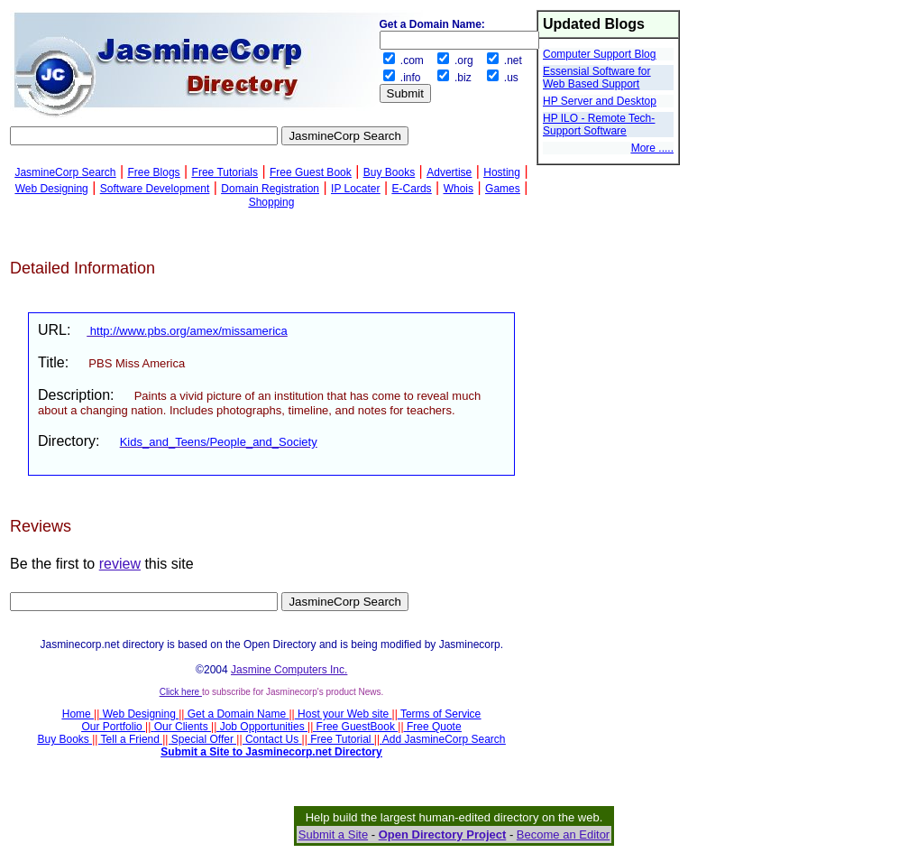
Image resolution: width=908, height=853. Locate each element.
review (120, 563)
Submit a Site (333, 834)
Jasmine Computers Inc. (289, 669)
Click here (181, 692)
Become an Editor (563, 834)
